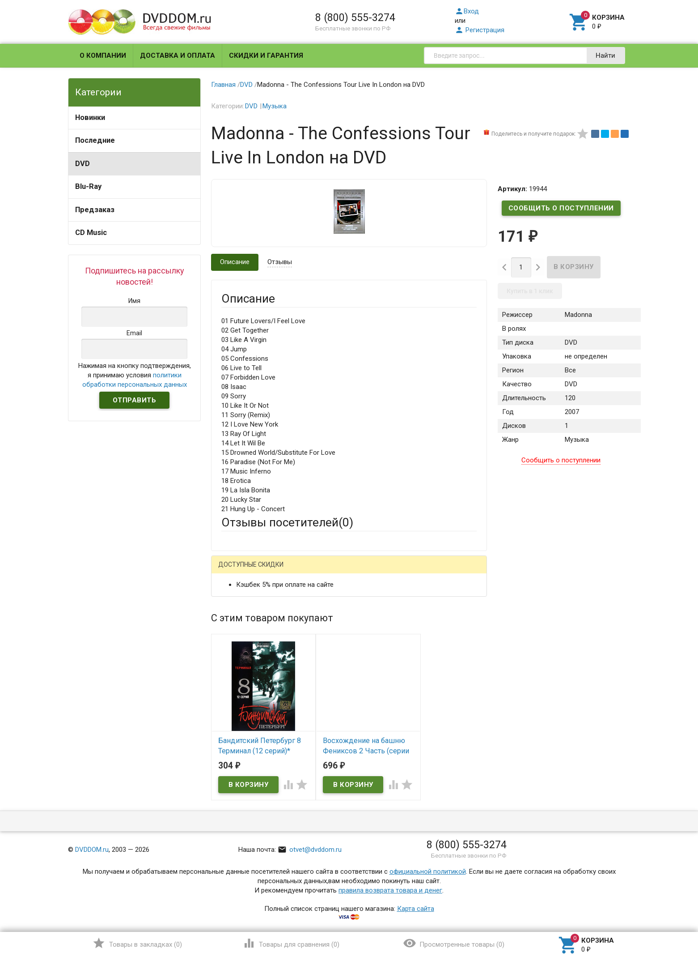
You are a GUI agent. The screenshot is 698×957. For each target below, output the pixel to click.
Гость (233, 570)
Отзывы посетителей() (287, 522)
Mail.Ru (278, 571)
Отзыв (231, 701)
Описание (235, 262)
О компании (103, 55)
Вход (467, 11)
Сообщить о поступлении (561, 208)
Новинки (90, 117)
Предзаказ (94, 209)
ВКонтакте (333, 571)
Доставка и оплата (177, 55)
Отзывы (279, 262)
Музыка (274, 106)
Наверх (660, 914)
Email (229, 627)
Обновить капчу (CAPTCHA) (334, 808)
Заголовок (237, 661)
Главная (223, 85)
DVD (82, 163)
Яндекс (388, 571)
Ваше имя (236, 602)
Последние (95, 140)
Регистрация (479, 30)
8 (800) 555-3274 (355, 17)
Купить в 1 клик (530, 291)
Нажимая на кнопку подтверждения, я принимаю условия (134, 375)
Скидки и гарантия (266, 55)
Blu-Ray (88, 186)
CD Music (91, 232)
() (137, 943)
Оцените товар (244, 686)
